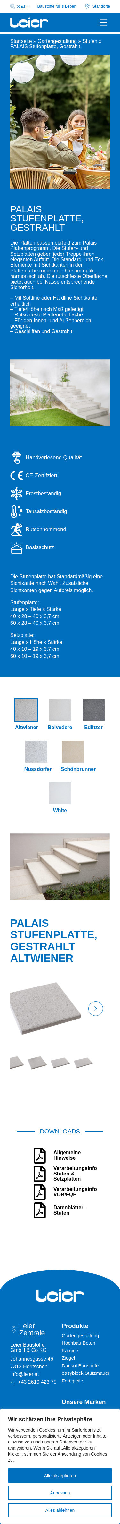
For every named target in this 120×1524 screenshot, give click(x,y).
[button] (95, 1039)
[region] (60, 1466)
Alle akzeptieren (60, 1475)
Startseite (21, 41)
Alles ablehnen (60, 1510)
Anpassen (60, 1492)
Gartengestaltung (57, 41)
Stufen (90, 41)
